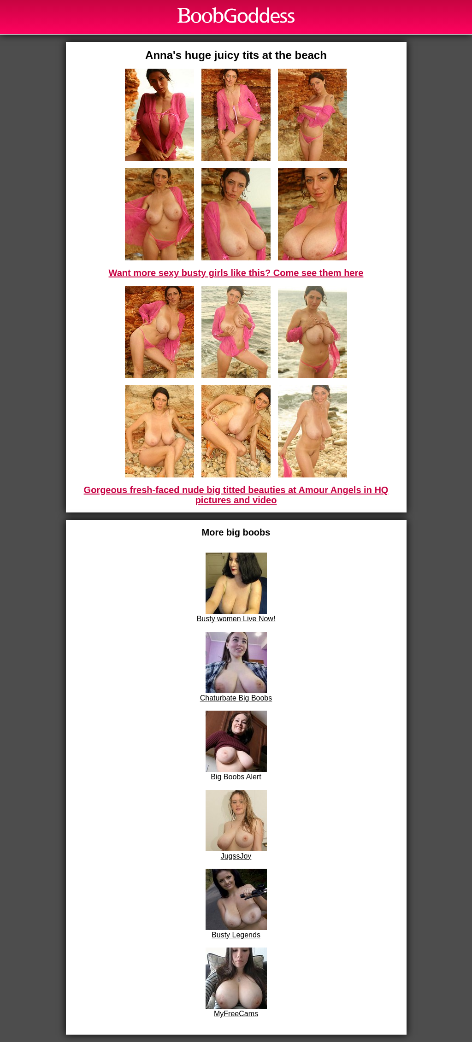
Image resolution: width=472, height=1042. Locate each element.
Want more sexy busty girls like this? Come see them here (236, 273)
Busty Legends (236, 904)
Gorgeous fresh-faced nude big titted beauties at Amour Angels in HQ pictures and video (236, 495)
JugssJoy (236, 825)
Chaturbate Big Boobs (236, 667)
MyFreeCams (236, 983)
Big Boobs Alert (236, 746)
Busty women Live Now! (236, 588)
